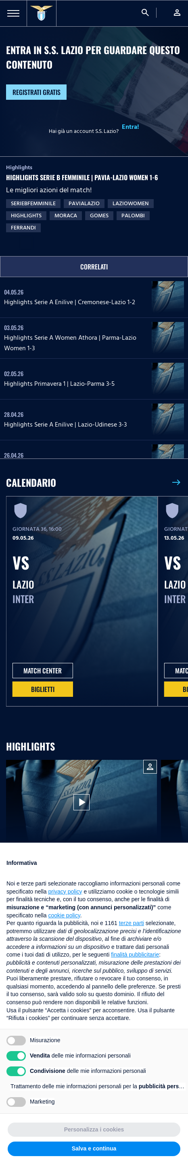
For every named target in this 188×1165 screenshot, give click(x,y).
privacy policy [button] (65, 891)
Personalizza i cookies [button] (94, 1129)
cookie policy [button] (64, 915)
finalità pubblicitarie (135, 954)
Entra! (130, 127)
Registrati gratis (37, 92)
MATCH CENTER (42, 670)
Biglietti (42, 689)
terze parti (131, 923)
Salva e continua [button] (94, 1148)
